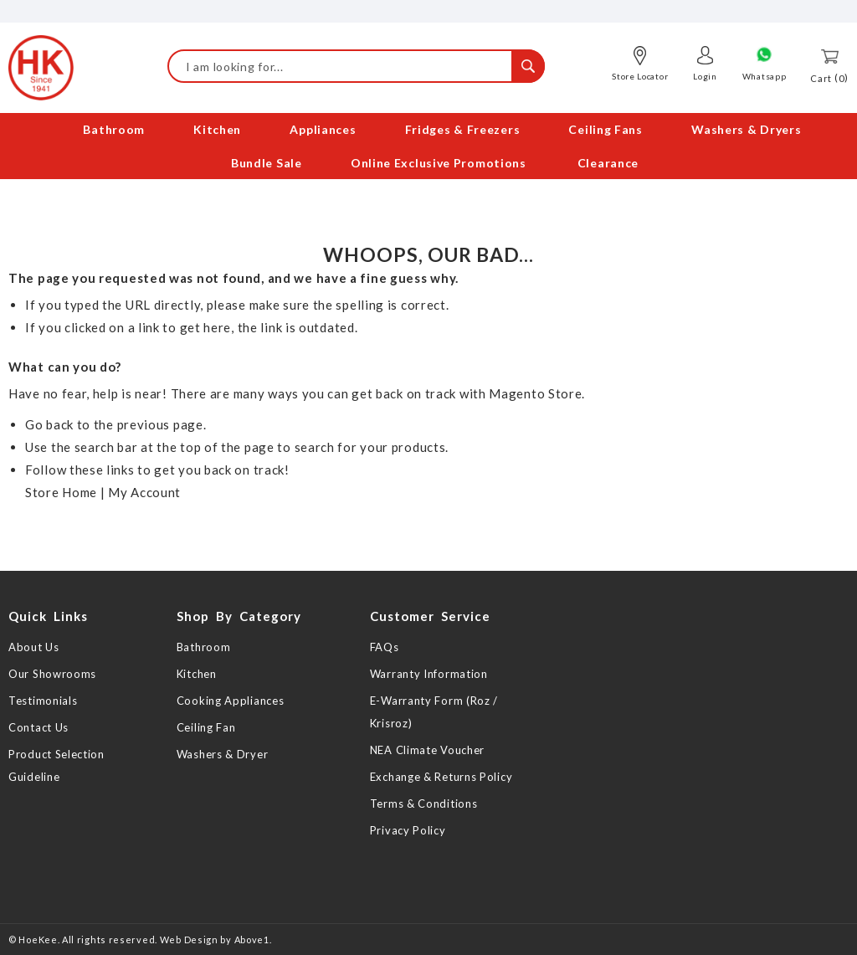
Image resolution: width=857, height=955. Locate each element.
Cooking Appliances (231, 700)
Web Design (189, 939)
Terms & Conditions (424, 803)
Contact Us (38, 727)
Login (705, 76)
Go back (49, 424)
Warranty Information (429, 673)
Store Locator (640, 76)
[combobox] (356, 66)
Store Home (61, 492)
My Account (144, 492)
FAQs (384, 647)
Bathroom (204, 647)
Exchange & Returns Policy (441, 776)
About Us (33, 647)
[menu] (428, 149)
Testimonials (42, 700)
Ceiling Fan (206, 727)
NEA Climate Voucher (427, 750)
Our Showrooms (52, 673)
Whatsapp (764, 76)
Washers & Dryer (223, 754)
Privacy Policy (408, 830)
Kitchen (197, 673)
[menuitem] (101, 131)
